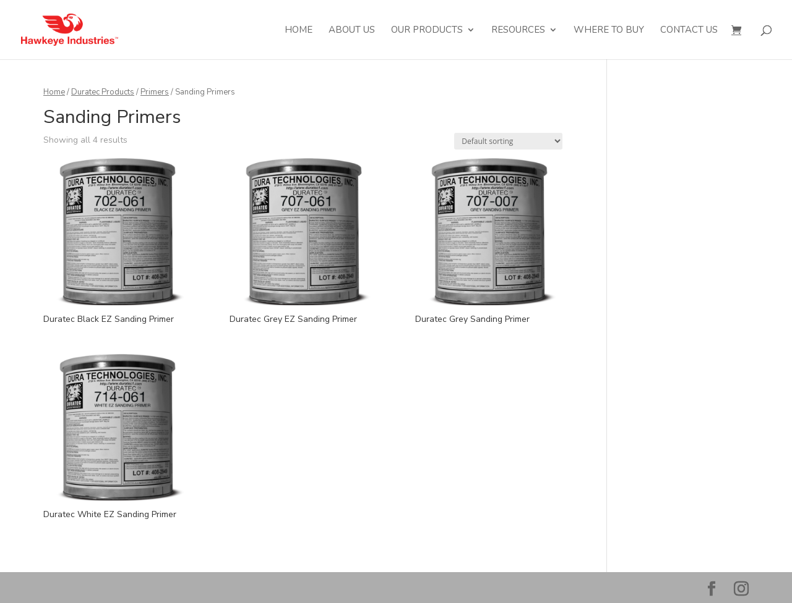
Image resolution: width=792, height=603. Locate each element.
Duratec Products (102, 92)
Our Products (427, 30)
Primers (154, 92)
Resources (518, 30)
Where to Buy (609, 30)
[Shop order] (508, 141)
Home (298, 30)
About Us (352, 30)
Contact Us (689, 30)
